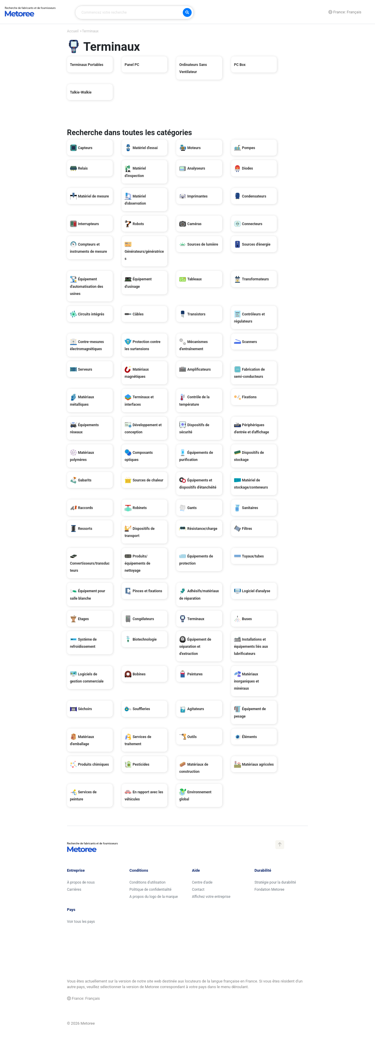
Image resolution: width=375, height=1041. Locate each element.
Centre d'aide (202, 882)
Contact (198, 889)
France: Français (83, 998)
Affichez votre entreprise (211, 897)
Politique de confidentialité (150, 889)
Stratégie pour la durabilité (275, 882)
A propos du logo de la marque (153, 897)
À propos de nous (81, 882)
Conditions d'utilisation (147, 882)
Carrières (74, 889)
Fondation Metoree (270, 889)
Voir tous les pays (81, 922)
